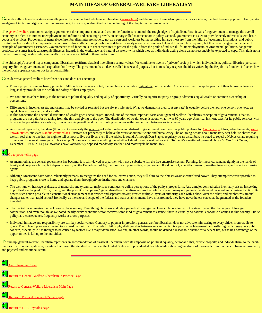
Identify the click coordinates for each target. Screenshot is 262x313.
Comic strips (211, 129)
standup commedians (56, 133)
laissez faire (129, 19)
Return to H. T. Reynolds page (25, 308)
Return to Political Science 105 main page (33, 297)
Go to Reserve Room (19, 265)
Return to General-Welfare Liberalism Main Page (37, 286)
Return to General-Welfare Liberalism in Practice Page (41, 276)
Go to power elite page (20, 154)
